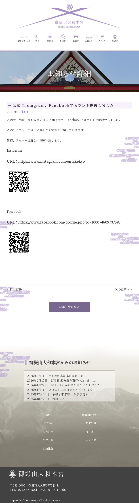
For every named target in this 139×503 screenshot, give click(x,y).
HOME (48, 415)
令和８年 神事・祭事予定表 (70, 394)
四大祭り (48, 431)
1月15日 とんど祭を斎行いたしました (75, 385)
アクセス (48, 440)
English (48, 448)
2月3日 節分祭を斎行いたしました (73, 380)
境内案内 (91, 431)
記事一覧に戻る (69, 307)
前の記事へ (16, 289)
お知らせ (58, 399)
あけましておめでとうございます (71, 390)
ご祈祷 (48, 423)
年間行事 (91, 423)
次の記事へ (122, 289)
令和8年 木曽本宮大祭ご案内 (67, 376)
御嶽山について (91, 415)
